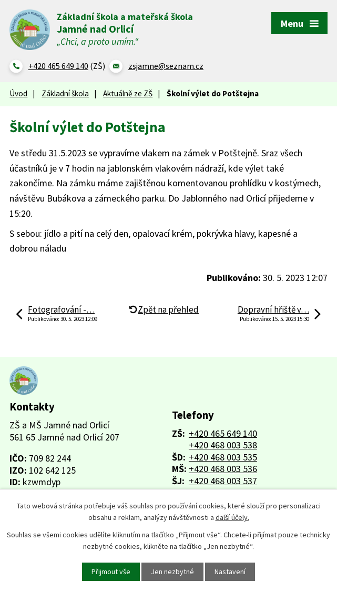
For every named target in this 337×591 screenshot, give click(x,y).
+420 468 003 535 (223, 457)
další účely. (232, 517)
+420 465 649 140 (223, 433)
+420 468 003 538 (223, 445)
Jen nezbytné (172, 571)
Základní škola (65, 93)
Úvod (18, 93)
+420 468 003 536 (223, 469)
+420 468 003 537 (223, 481)
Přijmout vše (110, 571)
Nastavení (230, 571)
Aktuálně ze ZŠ (127, 93)
